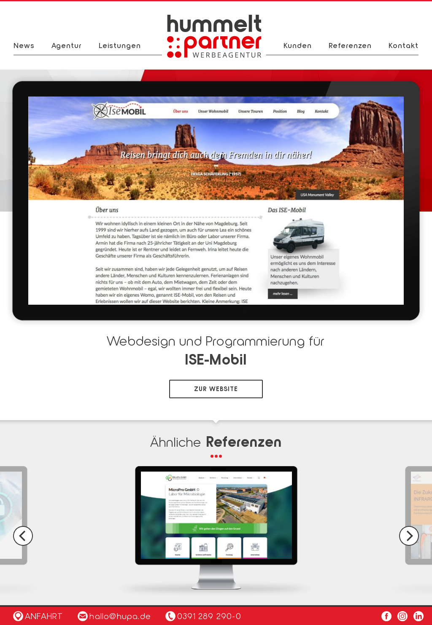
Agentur (66, 45)
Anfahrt (38, 616)
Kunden (298, 45)
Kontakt (403, 45)
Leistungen (120, 45)
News (24, 45)
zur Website (216, 388)
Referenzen (350, 45)
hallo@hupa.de (114, 616)
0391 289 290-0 (209, 616)
